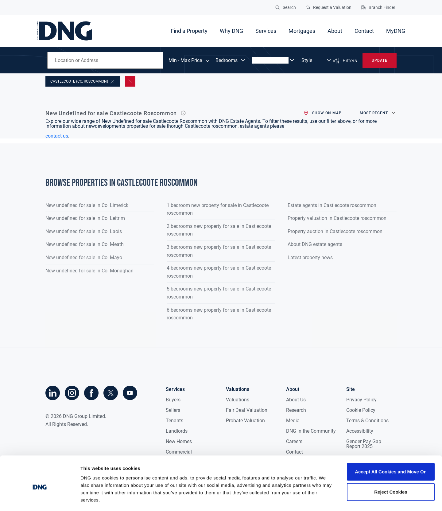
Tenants (174, 420)
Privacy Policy (361, 400)
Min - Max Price (185, 60)
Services (265, 31)
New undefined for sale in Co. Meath (84, 244)
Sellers (173, 410)
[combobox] (105, 60)
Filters (344, 60)
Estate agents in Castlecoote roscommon (332, 205)
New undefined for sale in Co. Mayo (83, 257)
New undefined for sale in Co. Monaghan (89, 271)
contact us (56, 136)
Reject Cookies (390, 466)
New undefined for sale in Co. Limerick (86, 205)
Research (296, 410)
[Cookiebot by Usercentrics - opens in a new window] (40, 499)
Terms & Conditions (367, 420)
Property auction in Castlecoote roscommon (335, 231)
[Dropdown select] (230, 60)
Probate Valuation (245, 420)
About (335, 31)
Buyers (173, 400)
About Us (296, 400)
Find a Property (189, 31)
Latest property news (310, 257)
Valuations (237, 400)
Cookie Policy (360, 410)
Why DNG (231, 31)
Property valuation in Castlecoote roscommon (337, 218)
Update (379, 60)
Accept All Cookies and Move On (391, 445)
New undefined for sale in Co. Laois (83, 231)
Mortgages (302, 31)
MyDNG (395, 31)
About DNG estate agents (315, 244)
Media (293, 420)
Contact (364, 31)
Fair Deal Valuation (246, 410)
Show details (322, 498)
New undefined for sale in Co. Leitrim (85, 218)
